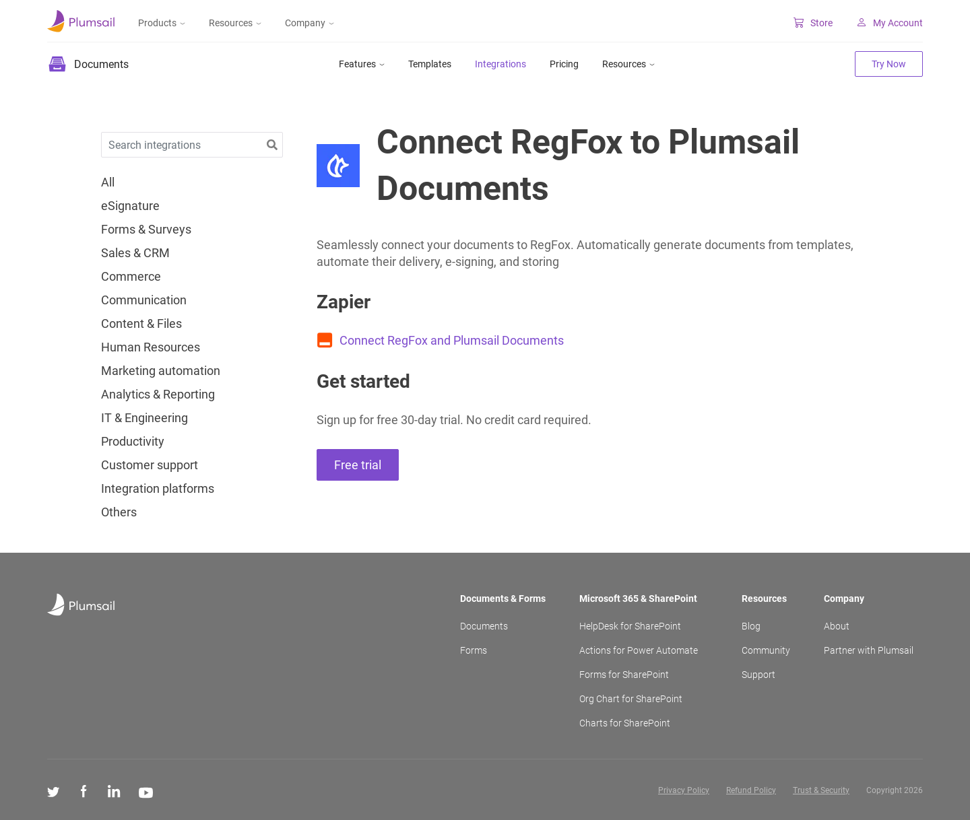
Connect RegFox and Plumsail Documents (452, 340)
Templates (429, 64)
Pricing (564, 64)
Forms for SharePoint (624, 674)
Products (161, 23)
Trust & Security (821, 790)
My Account (889, 23)
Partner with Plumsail (868, 650)
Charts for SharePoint (624, 723)
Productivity (132, 441)
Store (813, 23)
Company (309, 23)
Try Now (889, 64)
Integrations (500, 64)
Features (362, 64)
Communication (144, 300)
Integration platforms (157, 489)
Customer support (149, 465)
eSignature (130, 206)
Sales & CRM (135, 253)
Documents (484, 626)
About (836, 626)
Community (766, 650)
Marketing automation (160, 371)
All (108, 182)
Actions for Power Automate (638, 650)
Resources (235, 23)
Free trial (357, 465)
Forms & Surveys (146, 229)
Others (119, 512)
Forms (473, 650)
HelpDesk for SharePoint (630, 626)
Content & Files (141, 324)
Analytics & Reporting (158, 394)
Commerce (131, 276)
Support (758, 674)
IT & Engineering (144, 418)
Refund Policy (751, 790)
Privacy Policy (683, 790)
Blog (751, 626)
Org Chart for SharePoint (630, 698)
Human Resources (150, 347)
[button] (272, 145)
